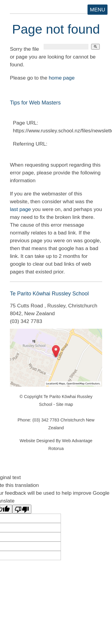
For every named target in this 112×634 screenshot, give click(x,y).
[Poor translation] (21, 509)
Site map (64, 404)
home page (62, 78)
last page (20, 209)
